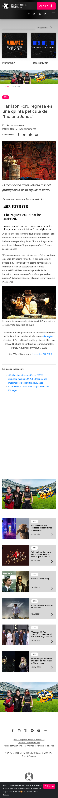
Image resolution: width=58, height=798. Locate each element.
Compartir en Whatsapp (30, 135)
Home (7, 87)
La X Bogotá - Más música (6, 6)
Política (6, 794)
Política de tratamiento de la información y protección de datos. (29, 746)
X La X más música (39, 13)
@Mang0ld (47, 336)
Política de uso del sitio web (29, 743)
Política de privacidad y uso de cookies (29, 740)
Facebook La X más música (29, 13)
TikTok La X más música (44, 13)
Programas (43, 27)
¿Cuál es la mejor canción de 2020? (25, 374)
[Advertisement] (29, 431)
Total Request (39, 62)
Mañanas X (8, 62)
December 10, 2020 (42, 353)
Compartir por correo (36, 135)
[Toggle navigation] (53, 13)
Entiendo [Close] (49, 786)
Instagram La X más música (34, 13)
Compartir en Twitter (24, 135)
